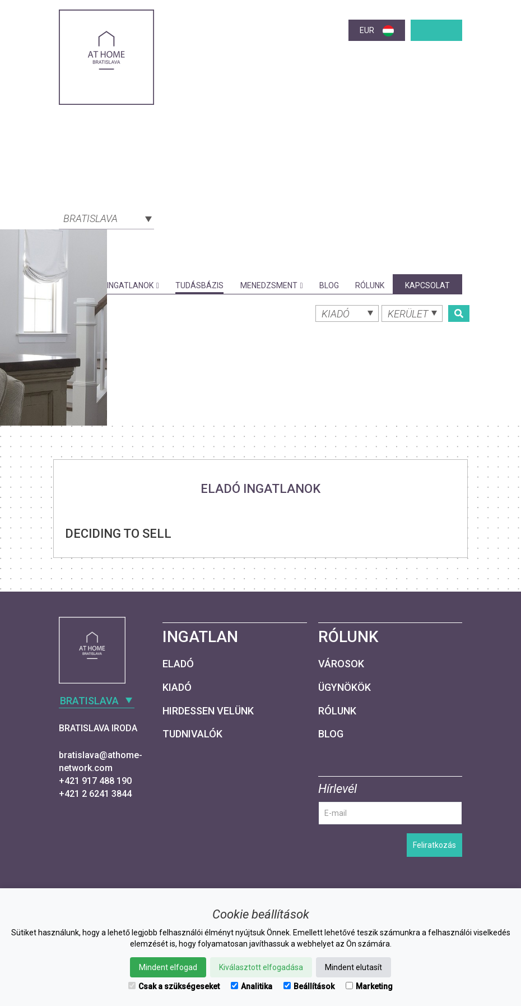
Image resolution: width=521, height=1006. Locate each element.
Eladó (178, 664)
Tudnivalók (192, 734)
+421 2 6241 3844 (95, 793)
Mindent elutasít (353, 967)
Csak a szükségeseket (174, 986)
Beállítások (308, 986)
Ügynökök (344, 687)
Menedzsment (271, 285)
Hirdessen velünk (208, 711)
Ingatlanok (133, 285)
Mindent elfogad (168, 967)
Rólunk (369, 285)
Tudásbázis (199, 285)
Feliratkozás (434, 845)
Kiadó (177, 687)
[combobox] (106, 217)
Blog (329, 285)
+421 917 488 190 (95, 781)
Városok (341, 664)
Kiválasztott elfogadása (261, 967)
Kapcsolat (427, 285)
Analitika (251, 986)
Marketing (369, 986)
